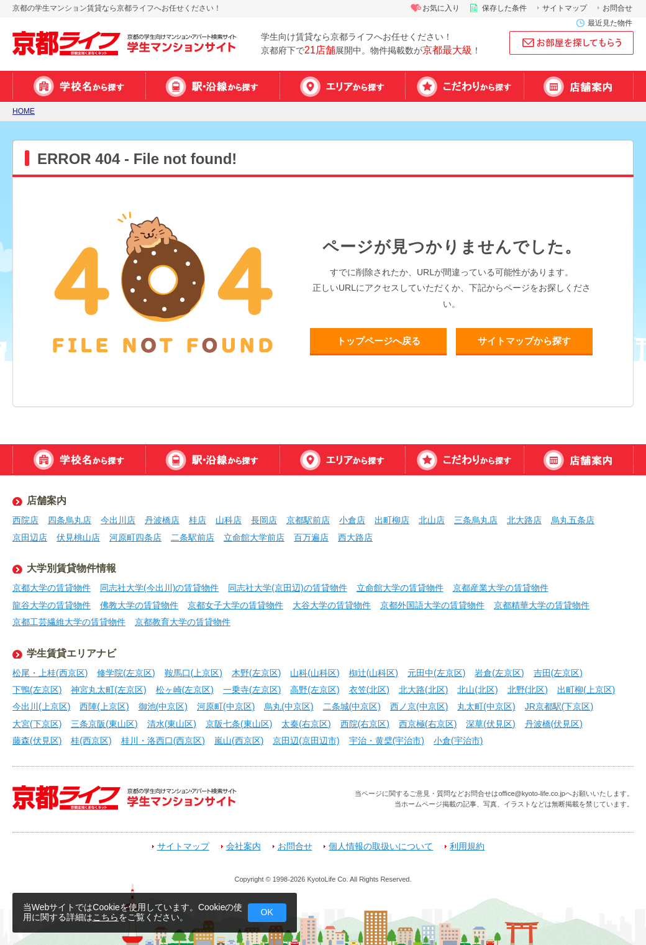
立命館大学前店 (254, 537)
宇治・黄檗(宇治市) (386, 741)
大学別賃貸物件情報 (71, 568)
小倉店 (352, 520)
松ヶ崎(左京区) (185, 690)
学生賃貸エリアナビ (71, 653)
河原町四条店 (135, 537)
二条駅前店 (192, 537)
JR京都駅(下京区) (559, 706)
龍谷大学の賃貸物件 (51, 605)
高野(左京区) (314, 690)
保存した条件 (504, 8)
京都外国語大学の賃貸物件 (432, 605)
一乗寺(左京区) (252, 690)
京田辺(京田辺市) (306, 741)
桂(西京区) (91, 741)
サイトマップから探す (524, 341)
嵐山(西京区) (238, 741)
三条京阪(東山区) (104, 724)
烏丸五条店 (572, 520)
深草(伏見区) (490, 724)
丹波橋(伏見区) (554, 724)
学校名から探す (78, 86)
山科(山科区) (314, 673)
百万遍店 (311, 537)
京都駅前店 (308, 520)
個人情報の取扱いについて (381, 846)
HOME (23, 111)
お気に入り (441, 8)
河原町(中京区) (226, 706)
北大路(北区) (423, 690)
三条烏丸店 (476, 520)
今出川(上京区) (41, 706)
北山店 (432, 520)
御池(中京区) (163, 706)
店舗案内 (579, 86)
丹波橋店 (162, 520)
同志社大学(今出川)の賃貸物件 (159, 588)
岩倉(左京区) (499, 673)
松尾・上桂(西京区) (50, 673)
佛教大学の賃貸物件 (139, 605)
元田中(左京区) (436, 673)
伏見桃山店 (78, 537)
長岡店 (264, 520)
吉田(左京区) (558, 673)
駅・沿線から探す (212, 86)
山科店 (229, 520)
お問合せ (617, 8)
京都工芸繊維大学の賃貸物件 (68, 622)
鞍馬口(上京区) (193, 673)
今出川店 (118, 520)
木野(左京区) (256, 673)
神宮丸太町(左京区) (108, 690)
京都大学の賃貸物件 (51, 588)
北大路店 (524, 520)
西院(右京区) (364, 724)
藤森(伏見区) (36, 741)
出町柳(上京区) (586, 690)
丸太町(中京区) (486, 706)
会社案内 (243, 846)
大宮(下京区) (36, 724)
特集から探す (464, 86)
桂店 (197, 520)
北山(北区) (477, 690)
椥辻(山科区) (373, 673)
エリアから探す (342, 86)
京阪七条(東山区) (239, 724)
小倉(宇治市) (458, 741)
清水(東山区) (171, 724)
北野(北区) (527, 690)
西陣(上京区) (104, 706)
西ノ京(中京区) (419, 706)
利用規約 (467, 846)
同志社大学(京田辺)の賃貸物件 (287, 588)
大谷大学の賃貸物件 (332, 605)
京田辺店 (29, 537)
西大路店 (355, 537)
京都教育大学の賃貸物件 (182, 622)
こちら (106, 917)
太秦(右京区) (305, 724)
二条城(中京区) (352, 706)
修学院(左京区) (126, 673)
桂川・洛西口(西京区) (163, 741)
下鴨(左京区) (36, 690)
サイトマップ (564, 8)
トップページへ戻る (379, 341)
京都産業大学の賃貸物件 (500, 588)
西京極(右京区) (428, 724)
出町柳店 (392, 520)
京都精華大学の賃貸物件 (541, 605)
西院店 (25, 520)
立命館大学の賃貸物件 (400, 588)
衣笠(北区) (369, 690)
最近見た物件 (610, 23)
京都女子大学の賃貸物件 (235, 605)
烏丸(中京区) (288, 706)
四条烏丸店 (69, 520)
